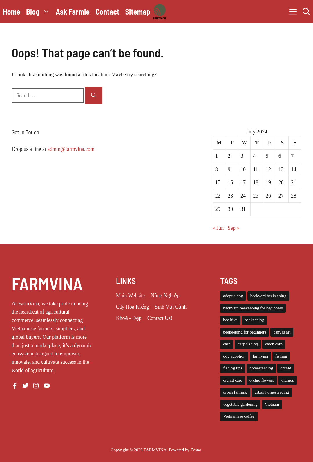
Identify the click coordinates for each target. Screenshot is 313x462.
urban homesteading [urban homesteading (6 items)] (272, 392)
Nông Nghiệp (165, 295)
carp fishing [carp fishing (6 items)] (248, 344)
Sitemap (137, 11)
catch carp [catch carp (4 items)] (274, 344)
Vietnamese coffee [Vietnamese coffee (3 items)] (238, 416)
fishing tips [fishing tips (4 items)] (232, 368)
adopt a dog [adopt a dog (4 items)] (233, 295)
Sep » (234, 228)
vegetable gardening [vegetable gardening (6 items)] (240, 404)
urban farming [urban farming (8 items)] (235, 392)
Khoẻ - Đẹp (129, 318)
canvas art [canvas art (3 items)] (281, 332)
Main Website (130, 295)
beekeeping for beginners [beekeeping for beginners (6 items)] (244, 332)
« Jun (218, 228)
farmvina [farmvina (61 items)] (260, 356)
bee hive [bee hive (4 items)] (230, 320)
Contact (107, 11)
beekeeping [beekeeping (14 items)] (254, 320)
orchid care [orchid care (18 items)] (232, 380)
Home (11, 11)
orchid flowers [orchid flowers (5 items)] (261, 380)
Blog (39, 11)
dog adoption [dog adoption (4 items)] (234, 356)
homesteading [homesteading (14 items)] (261, 368)
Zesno (196, 449)
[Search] (93, 95)
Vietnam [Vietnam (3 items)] (272, 404)
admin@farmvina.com (70, 149)
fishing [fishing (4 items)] (281, 356)
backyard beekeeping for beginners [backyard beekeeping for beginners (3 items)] (253, 308)
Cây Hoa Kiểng (132, 307)
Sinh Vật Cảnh (171, 307)
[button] (306, 11)
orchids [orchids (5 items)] (287, 380)
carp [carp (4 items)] (226, 344)
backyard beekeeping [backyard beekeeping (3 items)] (268, 295)
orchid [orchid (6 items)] (285, 368)
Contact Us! (159, 318)
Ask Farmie (73, 11)
